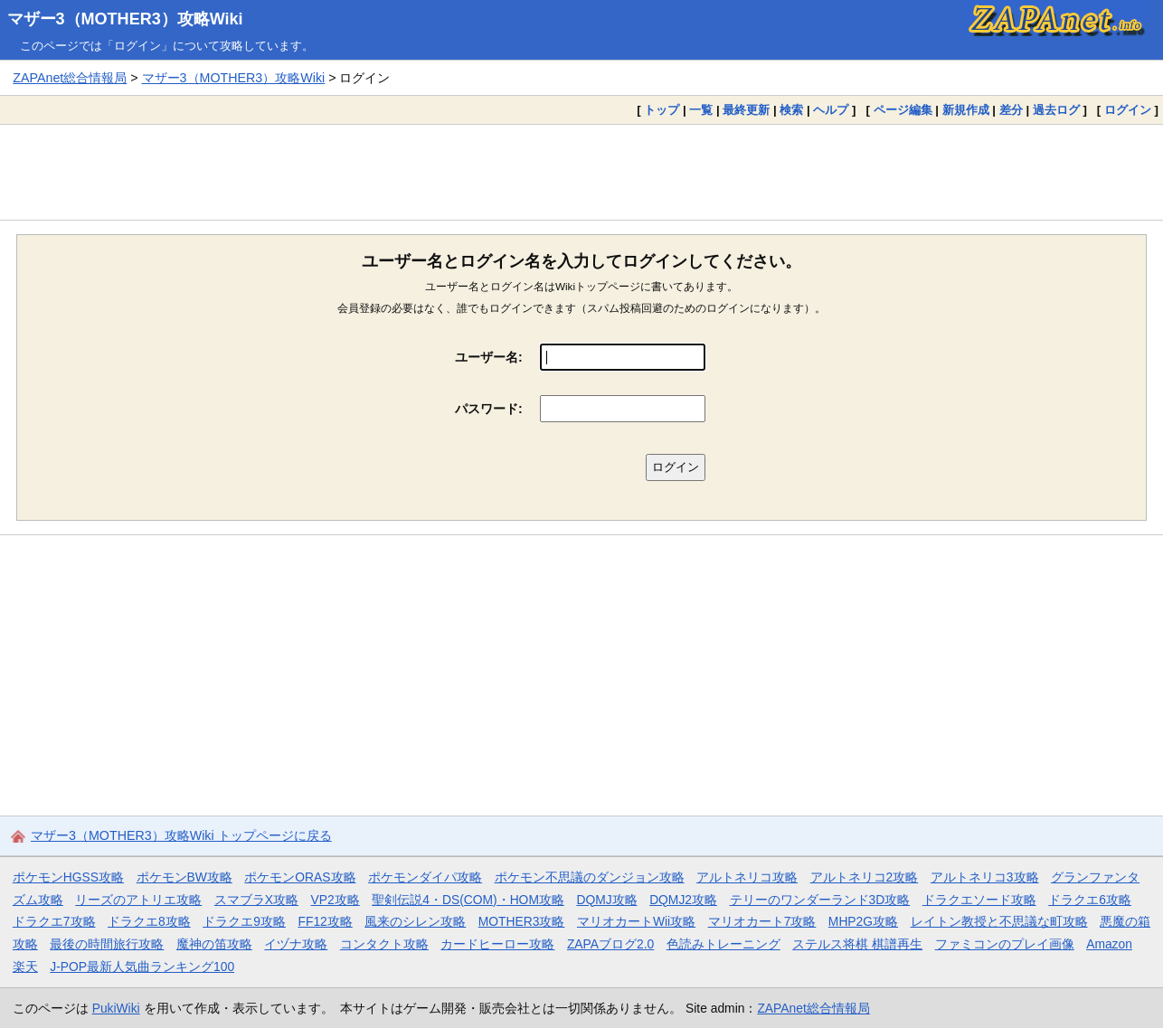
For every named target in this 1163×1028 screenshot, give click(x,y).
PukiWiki (116, 1008)
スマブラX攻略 (256, 899)
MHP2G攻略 (863, 921)
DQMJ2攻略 (683, 899)
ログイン (1127, 110)
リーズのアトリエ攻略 (138, 899)
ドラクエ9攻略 (244, 921)
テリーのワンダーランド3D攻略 (820, 899)
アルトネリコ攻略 (747, 877)
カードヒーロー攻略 (497, 944)
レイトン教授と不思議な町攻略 (999, 921)
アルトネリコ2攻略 (864, 877)
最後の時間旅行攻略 (107, 944)
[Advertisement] (581, 171)
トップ (661, 110)
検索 (791, 110)
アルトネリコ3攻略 (985, 877)
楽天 (25, 966)
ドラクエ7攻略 (54, 921)
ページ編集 (903, 110)
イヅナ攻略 (295, 944)
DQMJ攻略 (606, 899)
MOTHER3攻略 (521, 921)
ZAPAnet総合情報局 (70, 78)
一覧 (701, 110)
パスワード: (489, 408)
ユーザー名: (489, 357)
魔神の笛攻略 (214, 944)
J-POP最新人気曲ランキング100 (142, 966)
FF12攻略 (325, 921)
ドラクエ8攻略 (149, 921)
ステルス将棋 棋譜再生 (857, 944)
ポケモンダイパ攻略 (425, 877)
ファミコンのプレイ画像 (1004, 944)
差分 (1011, 110)
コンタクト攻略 (384, 944)
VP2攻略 (335, 899)
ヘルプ (830, 110)
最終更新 (746, 110)
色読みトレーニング (723, 944)
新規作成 (965, 110)
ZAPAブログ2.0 (610, 944)
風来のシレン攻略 (415, 921)
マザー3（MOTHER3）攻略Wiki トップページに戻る (181, 835)
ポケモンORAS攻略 (299, 877)
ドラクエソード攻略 (979, 899)
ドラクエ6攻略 (1089, 899)
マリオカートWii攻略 (636, 921)
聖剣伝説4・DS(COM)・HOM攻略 (468, 899)
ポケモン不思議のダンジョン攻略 (590, 877)
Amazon (1109, 944)
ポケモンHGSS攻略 (68, 877)
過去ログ (1056, 110)
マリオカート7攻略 (762, 921)
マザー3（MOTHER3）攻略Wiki (125, 19)
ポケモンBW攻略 (184, 877)
